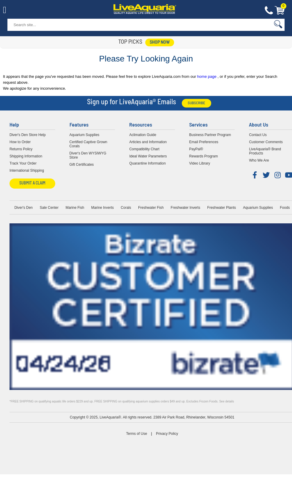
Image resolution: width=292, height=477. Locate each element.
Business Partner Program (210, 135)
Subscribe (196, 103)
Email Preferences (203, 142)
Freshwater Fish (151, 208)
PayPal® (196, 149)
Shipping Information (26, 156)
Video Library (199, 163)
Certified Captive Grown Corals (88, 144)
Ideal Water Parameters (148, 156)
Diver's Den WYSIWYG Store (88, 155)
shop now (160, 42)
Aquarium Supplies (85, 135)
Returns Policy (21, 149)
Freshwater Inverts (185, 208)
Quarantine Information (147, 163)
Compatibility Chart (144, 149)
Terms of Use (136, 434)
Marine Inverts (102, 208)
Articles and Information (148, 142)
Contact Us (269, 10)
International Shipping (27, 170)
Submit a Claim (32, 183)
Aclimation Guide (142, 135)
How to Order (20, 142)
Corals (126, 208)
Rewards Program (203, 156)
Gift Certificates (82, 164)
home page (207, 76)
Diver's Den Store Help (28, 135)
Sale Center (49, 208)
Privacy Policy (167, 434)
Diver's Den (23, 208)
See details (226, 401)
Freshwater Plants (221, 208)
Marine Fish (75, 208)
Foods (285, 208)
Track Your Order (23, 163)
